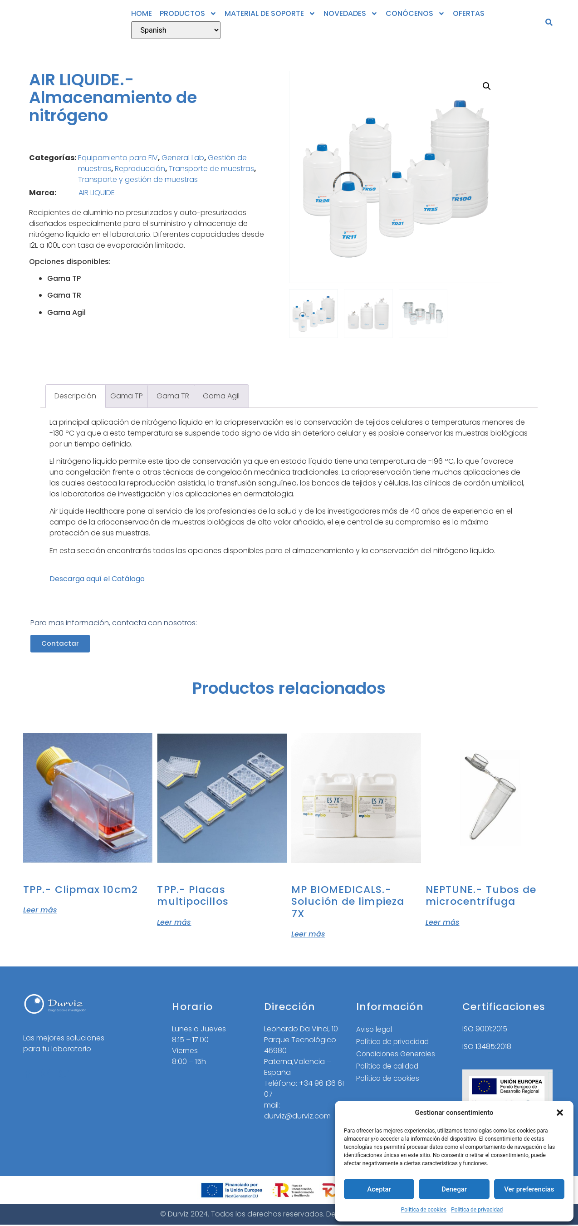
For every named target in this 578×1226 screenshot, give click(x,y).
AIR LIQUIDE (96, 192)
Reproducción (140, 168)
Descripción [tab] (75, 396)
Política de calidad (389, 1069)
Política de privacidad (477, 1209)
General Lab (183, 157)
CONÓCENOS (415, 13)
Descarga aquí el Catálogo (97, 579)
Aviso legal (375, 1030)
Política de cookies (424, 1209)
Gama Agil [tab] (221, 396)
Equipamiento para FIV (118, 157)
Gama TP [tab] (126, 396)
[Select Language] (175, 30)
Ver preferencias (529, 1189)
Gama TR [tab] (173, 396)
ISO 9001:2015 (484, 1030)
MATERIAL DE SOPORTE (270, 13)
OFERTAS (469, 13)
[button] (559, 1112)
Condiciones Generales (397, 1056)
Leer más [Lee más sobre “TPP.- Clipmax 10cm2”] (40, 909)
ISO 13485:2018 (486, 1047)
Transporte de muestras (211, 168)
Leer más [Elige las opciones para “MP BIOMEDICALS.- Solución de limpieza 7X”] (308, 933)
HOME (141, 13)
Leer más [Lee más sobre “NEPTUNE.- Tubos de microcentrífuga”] (443, 922)
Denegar (454, 1189)
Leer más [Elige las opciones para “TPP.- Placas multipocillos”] (174, 922)
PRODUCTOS (188, 13)
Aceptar (379, 1189)
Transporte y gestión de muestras (138, 179)
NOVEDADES (350, 13)
